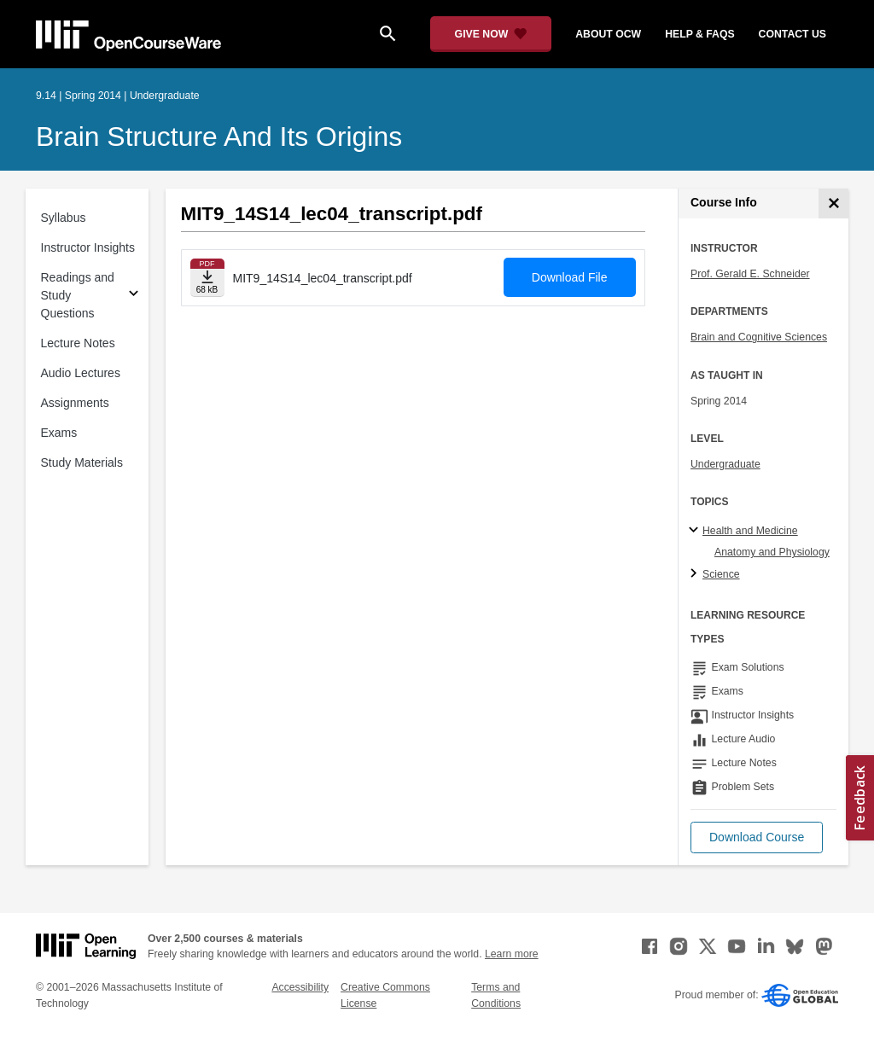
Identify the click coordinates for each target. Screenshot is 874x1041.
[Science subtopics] (696, 574)
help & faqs (699, 34)
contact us (792, 34)
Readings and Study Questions (77, 295)
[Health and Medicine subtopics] (696, 531)
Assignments (75, 403)
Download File (570, 277)
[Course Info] (833, 203)
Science (721, 574)
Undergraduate (725, 464)
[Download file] (207, 278)
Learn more (512, 954)
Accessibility (300, 987)
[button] (756, 837)
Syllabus (63, 217)
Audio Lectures (80, 373)
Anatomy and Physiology (772, 552)
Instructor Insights (88, 247)
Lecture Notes (78, 343)
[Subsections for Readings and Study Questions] (134, 295)
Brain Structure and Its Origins (219, 136)
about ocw (608, 34)
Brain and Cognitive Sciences (758, 337)
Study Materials (82, 462)
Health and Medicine (750, 531)
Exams (59, 432)
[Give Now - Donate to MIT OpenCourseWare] (491, 34)
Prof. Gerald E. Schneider (750, 274)
